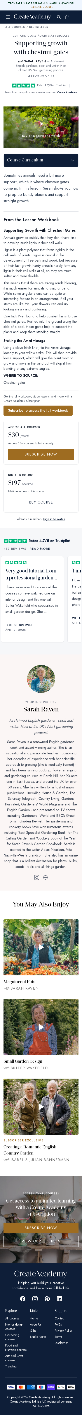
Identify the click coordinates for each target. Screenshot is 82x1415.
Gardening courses (12, 1337)
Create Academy (67, 92)
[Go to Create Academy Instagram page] (35, 1298)
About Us (35, 1324)
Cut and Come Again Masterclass (41, 36)
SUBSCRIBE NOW (41, 1227)
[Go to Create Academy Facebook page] (22, 1298)
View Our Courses (41, 1241)
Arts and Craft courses (14, 1358)
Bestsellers (38, 27)
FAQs (58, 1324)
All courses (12, 1318)
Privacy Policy (63, 1330)
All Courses (15, 27)
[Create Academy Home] (32, 17)
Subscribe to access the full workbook (38, 410)
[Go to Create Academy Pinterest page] (47, 1298)
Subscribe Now (41, 454)
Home (34, 1318)
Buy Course (41, 502)
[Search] (59, 17)
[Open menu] (7, 17)
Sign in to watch (54, 519)
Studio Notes (38, 1336)
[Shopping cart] (67, 17)
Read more (40, 548)
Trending (11, 1366)
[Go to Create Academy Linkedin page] (59, 1298)
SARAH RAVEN (35, 61)
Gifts (33, 1330)
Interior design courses (14, 1326)
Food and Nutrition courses (15, 1347)
